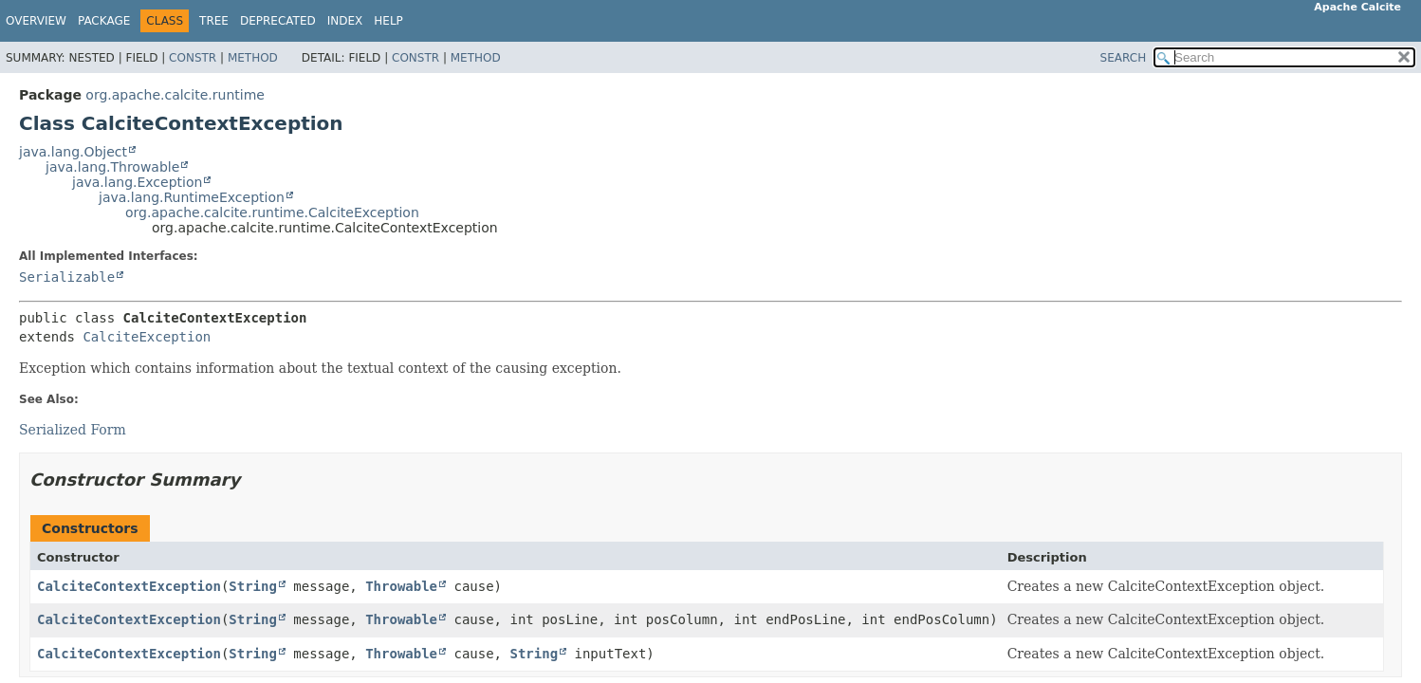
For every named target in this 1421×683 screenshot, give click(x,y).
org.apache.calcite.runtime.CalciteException (272, 212)
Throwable (401, 586)
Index (345, 21)
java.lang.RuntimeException (192, 197)
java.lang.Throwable (112, 167)
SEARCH (1123, 58)
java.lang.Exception (137, 182)
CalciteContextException (129, 586)
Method (253, 58)
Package (104, 21)
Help (388, 21)
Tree (214, 21)
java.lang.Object (73, 151)
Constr (192, 58)
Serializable (67, 277)
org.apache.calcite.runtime (175, 94)
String (253, 586)
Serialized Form (72, 429)
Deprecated (278, 21)
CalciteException (147, 336)
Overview (36, 21)
